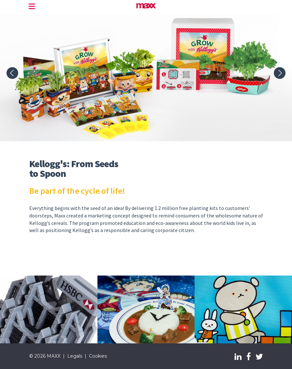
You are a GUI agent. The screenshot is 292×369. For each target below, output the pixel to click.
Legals (74, 356)
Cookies (98, 356)
